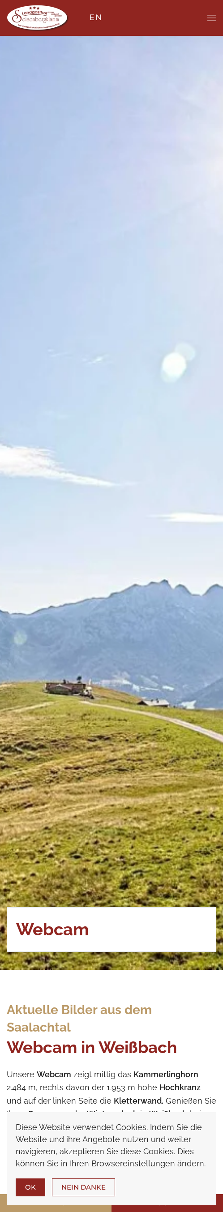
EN (96, 17)
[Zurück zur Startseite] (38, 18)
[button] (211, 18)
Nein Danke (83, 1187)
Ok (30, 1187)
